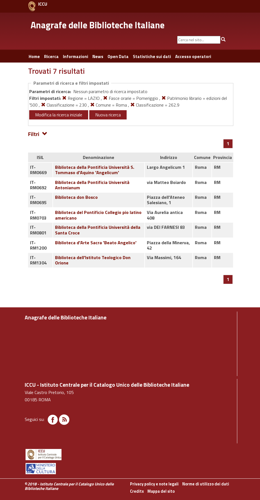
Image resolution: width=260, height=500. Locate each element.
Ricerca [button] (51, 56)
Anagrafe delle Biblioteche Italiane (98, 25)
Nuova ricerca (108, 114)
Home (34, 56)
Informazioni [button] (75, 56)
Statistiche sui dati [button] (152, 56)
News (97, 56)
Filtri (37, 134)
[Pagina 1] (228, 143)
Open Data (118, 56)
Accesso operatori (193, 56)
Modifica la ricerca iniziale (58, 114)
